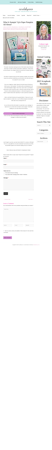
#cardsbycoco (22, 28)
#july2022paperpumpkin (16, 30)
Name (5, 160)
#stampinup (13, 31)
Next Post (31, 201)
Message (6, 179)
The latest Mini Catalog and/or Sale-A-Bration (16, 176)
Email (5, 166)
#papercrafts (24, 30)
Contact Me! (43, 51)
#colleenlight (28, 28)
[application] (37, 16)
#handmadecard (6, 30)
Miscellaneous (15, 28)
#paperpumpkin (6, 31)
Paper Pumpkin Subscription (18, 115)
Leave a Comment (7, 28)
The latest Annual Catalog (11, 174)
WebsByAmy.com (36, 246)
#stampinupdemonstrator (21, 31)
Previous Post (6, 201)
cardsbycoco (26, 9)
